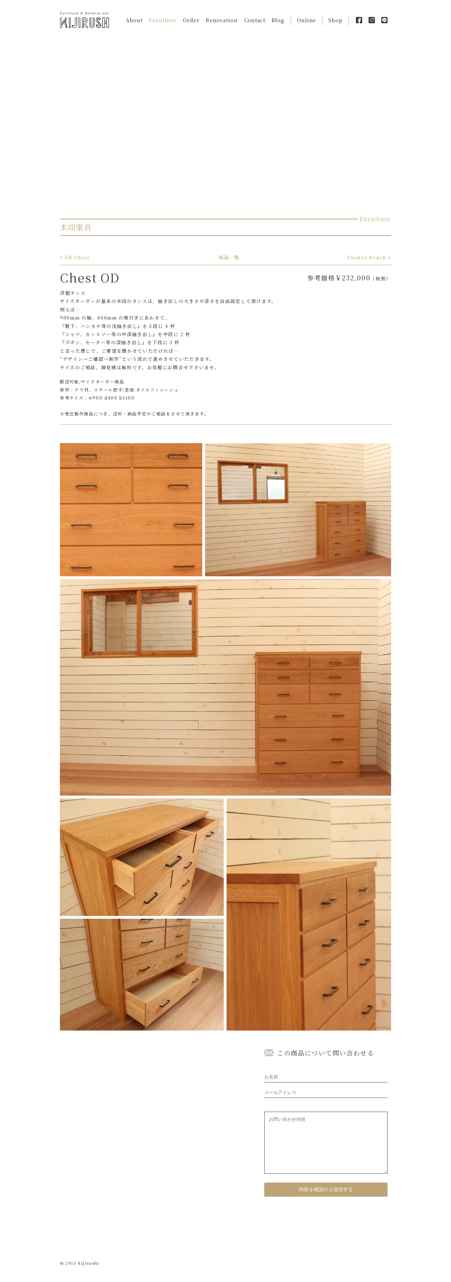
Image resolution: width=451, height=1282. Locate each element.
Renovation (222, 20)
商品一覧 (229, 257)
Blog (278, 20)
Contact (254, 20)
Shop (335, 20)
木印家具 (76, 227)
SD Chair (77, 257)
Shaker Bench (366, 257)
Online (306, 20)
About (134, 20)
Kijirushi (84, 20)
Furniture (163, 20)
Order (191, 20)
